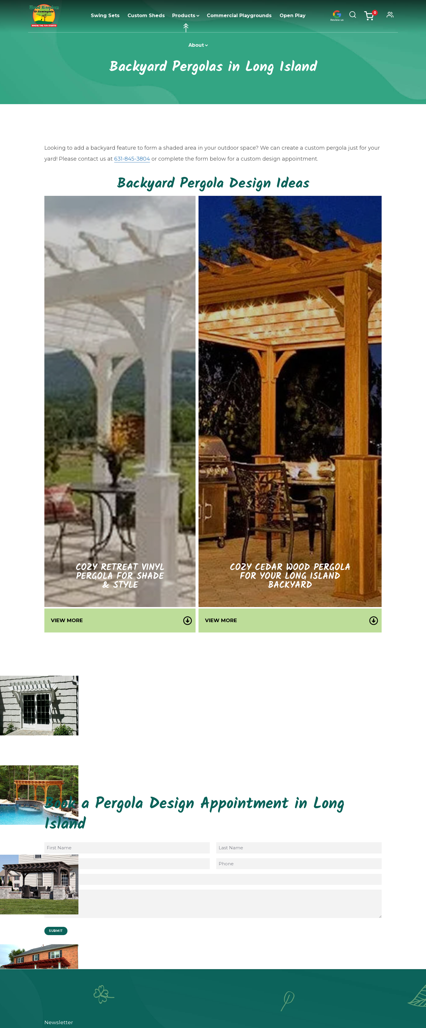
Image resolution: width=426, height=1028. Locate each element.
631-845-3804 (132, 159)
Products (183, 15)
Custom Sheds (146, 15)
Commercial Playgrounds (239, 15)
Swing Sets (105, 15)
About (196, 45)
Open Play (293, 15)
